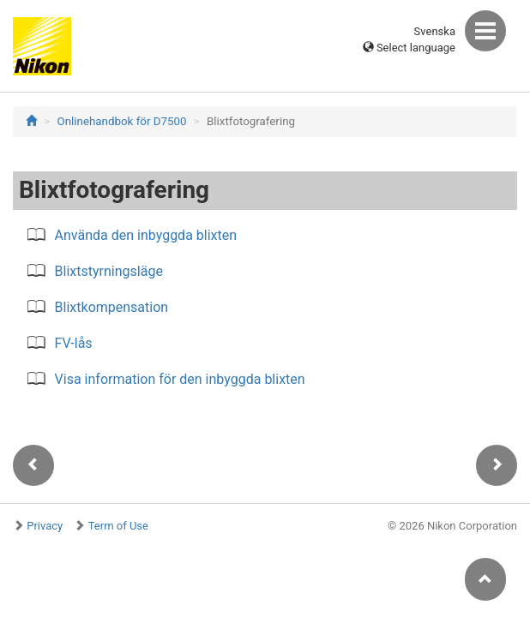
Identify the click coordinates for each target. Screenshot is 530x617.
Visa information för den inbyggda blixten (180, 379)
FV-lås (74, 343)
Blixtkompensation (112, 307)
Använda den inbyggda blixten (146, 235)
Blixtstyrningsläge (109, 271)
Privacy (45, 525)
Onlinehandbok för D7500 (122, 121)
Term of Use (118, 525)
